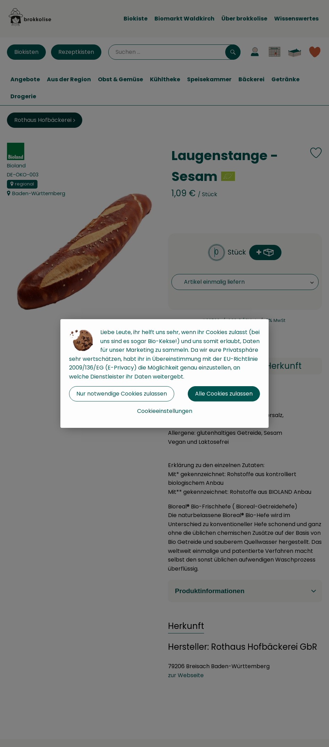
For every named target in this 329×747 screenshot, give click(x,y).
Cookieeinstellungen (164, 411)
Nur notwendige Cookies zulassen (121, 394)
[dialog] (164, 373)
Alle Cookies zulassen (224, 394)
